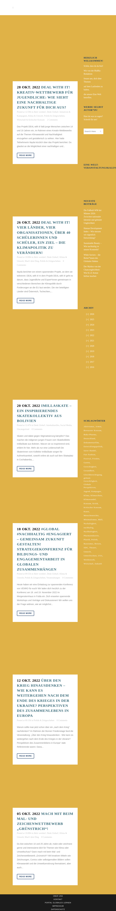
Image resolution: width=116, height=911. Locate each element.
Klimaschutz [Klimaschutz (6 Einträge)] (96, 495)
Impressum (58, 906)
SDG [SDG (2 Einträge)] (86, 547)
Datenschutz (58, 909)
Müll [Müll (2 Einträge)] (100, 519)
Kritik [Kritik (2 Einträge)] (95, 503)
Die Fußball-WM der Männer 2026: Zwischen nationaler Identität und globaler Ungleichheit (93, 216)
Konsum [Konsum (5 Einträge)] (87, 503)
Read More (25, 155)
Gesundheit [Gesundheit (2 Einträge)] (89, 470)
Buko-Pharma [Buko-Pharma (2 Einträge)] (90, 434)
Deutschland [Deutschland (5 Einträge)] (89, 438)
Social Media (65, 425)
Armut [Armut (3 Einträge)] (98, 426)
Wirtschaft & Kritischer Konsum (31, 120)
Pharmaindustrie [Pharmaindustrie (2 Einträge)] (91, 535)
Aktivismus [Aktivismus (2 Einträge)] (89, 426)
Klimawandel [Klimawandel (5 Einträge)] (90, 499)
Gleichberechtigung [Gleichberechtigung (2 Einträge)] (93, 475)
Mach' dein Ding (32, 261)
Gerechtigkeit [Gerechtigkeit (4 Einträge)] (90, 467)
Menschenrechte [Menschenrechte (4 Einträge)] (91, 515)
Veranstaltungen (53, 578)
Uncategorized (23, 429)
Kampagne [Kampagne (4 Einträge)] (96, 491)
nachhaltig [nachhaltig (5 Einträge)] (88, 527)
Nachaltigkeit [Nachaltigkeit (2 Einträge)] (90, 523)
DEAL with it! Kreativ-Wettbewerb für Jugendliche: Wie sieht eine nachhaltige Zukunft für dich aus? (45, 97)
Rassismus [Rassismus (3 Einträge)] (88, 544)
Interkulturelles (52, 425)
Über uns (58, 896)
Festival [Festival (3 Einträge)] (87, 458)
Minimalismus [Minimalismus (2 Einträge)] (90, 519)
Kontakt (58, 899)
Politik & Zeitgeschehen (54, 116)
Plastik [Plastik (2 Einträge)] (87, 539)
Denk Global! (53, 112)
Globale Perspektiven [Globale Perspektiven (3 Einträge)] (90, 486)
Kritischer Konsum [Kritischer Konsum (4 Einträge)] (92, 507)
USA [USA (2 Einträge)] (100, 555)
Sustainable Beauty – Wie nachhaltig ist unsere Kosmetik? (93, 246)
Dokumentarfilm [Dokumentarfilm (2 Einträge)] (91, 442)
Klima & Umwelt (35, 116)
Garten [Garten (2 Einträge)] (87, 462)
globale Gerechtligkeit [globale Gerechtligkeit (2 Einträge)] (90, 479)
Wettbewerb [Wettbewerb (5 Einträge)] (89, 560)
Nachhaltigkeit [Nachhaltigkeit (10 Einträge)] (90, 531)
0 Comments (37, 429)
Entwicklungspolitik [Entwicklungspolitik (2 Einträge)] (93, 446)
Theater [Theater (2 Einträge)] (92, 547)
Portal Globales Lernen (58, 903)
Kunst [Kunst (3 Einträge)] (86, 511)
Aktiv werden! (40, 112)
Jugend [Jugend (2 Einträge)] (87, 491)
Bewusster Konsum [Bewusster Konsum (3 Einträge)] (92, 430)
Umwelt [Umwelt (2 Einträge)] (87, 552)
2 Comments (52, 120)
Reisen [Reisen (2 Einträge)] (98, 544)
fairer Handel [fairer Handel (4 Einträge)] (90, 450)
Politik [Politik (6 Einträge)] (94, 539)
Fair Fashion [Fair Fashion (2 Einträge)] (89, 454)
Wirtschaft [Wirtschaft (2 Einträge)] (88, 564)
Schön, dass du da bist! (93, 66)
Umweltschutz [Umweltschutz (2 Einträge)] (90, 555)
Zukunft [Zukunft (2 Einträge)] (98, 564)
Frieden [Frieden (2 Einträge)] (95, 458)
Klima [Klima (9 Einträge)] (86, 495)
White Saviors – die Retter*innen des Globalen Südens (92, 258)
